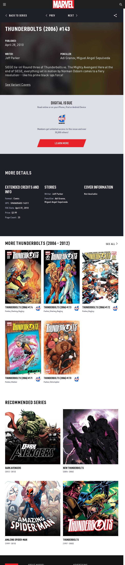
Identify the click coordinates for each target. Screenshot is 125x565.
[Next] (72, 15)
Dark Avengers (13, 468)
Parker (7, 311)
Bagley (21, 311)
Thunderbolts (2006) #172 (96, 307)
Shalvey (14, 311)
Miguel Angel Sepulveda (93, 58)
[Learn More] (61, 143)
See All (112, 244)
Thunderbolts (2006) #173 (57, 307)
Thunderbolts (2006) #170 (57, 378)
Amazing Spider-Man (16, 539)
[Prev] (51, 15)
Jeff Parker (12, 58)
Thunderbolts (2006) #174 (19, 307)
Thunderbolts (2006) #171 (19, 378)
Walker (14, 382)
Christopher (54, 382)
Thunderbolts (71, 539)
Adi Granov (67, 58)
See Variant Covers (18, 84)
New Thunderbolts (73, 468)
